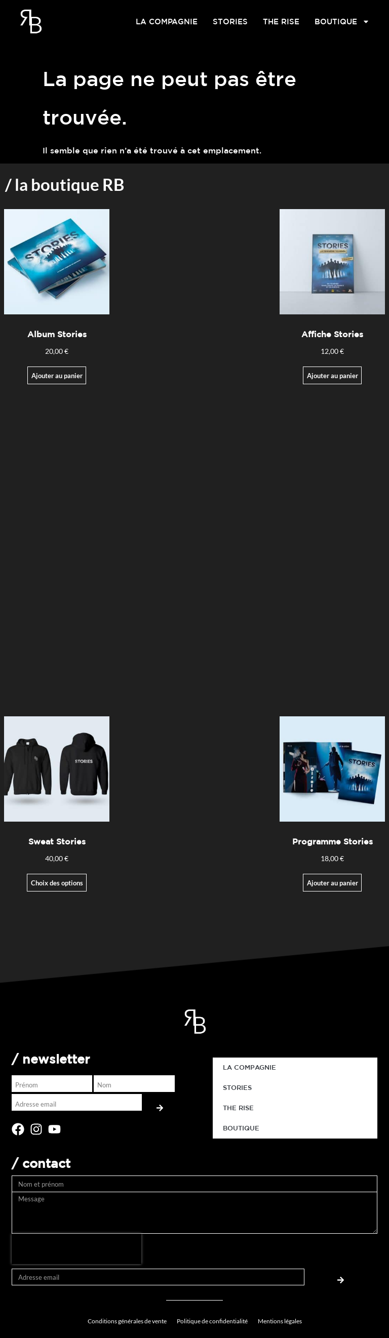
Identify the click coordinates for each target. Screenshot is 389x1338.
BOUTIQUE (342, 21)
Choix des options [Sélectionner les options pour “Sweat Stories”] (57, 883)
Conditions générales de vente (127, 1321)
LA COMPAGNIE (167, 21)
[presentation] (76, 1249)
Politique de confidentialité (212, 1321)
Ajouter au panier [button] (332, 883)
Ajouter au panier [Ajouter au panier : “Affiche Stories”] (332, 376)
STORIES (230, 21)
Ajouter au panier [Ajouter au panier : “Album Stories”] (57, 376)
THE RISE (281, 21)
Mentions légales (280, 1321)
